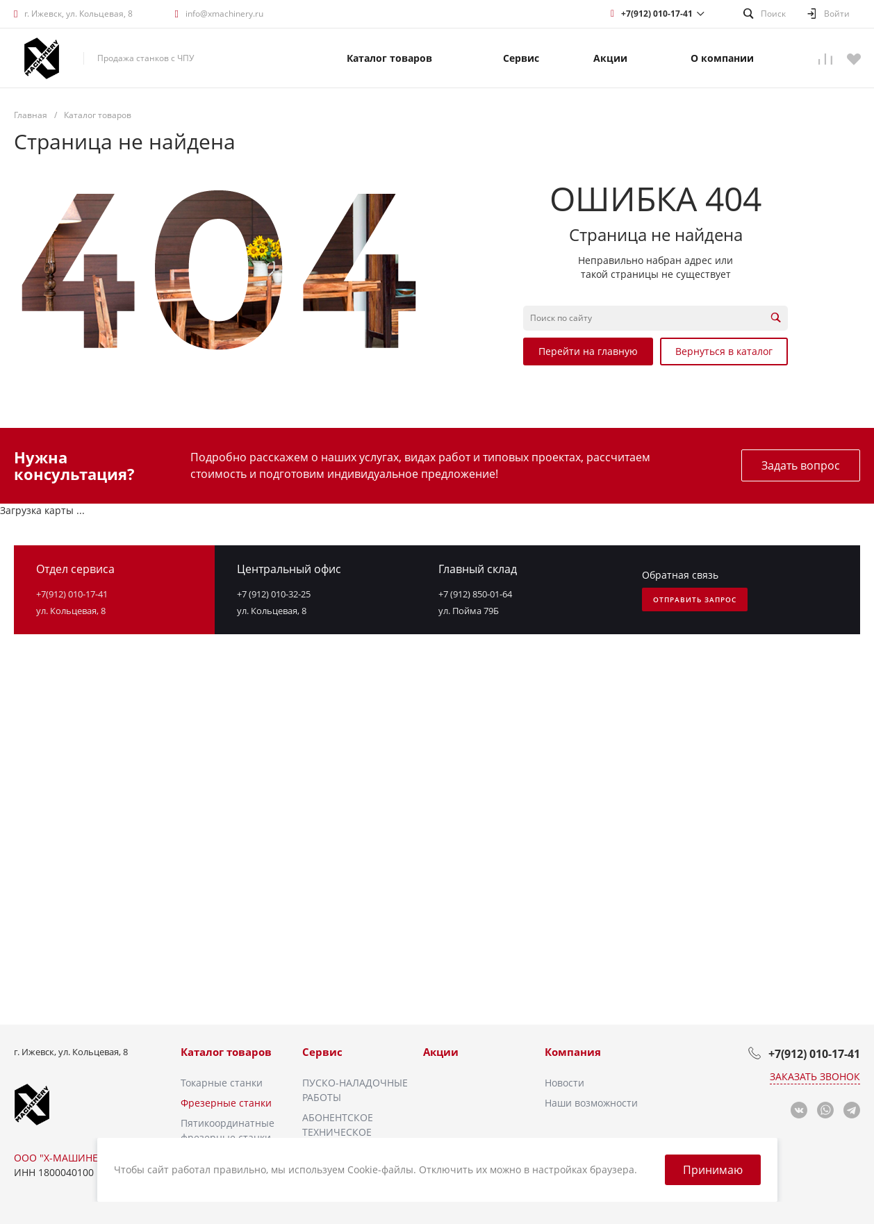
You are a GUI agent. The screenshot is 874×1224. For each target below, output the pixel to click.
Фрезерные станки (226, 1102)
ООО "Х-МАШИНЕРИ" (64, 1157)
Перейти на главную (588, 351)
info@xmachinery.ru (224, 13)
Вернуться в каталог (724, 351)
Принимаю (713, 1169)
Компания (573, 1052)
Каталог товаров (226, 1052)
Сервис (322, 1052)
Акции (441, 1052)
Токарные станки (222, 1082)
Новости (564, 1082)
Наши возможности (591, 1102)
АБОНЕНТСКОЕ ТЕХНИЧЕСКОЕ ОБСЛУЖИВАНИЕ (343, 1132)
